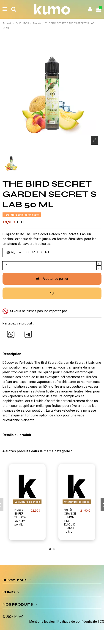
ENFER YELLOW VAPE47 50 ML (20, 519)
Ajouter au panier (52, 279)
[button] (50, 549)
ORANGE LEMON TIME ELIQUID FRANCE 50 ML (70, 522)
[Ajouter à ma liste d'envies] (52, 294)
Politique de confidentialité (77, 622)
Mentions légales (42, 622)
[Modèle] (13, 252)
